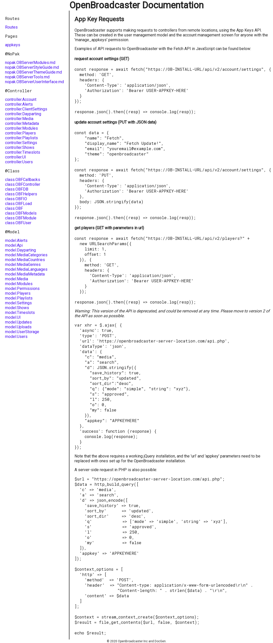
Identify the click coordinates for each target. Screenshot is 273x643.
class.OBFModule (20, 218)
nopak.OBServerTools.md (27, 77)
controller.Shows (19, 147)
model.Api (14, 245)
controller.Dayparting (23, 113)
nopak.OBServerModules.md (30, 62)
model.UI (13, 317)
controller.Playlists (21, 137)
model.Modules (19, 283)
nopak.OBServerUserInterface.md (34, 81)
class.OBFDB (16, 189)
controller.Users (19, 161)
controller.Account (20, 99)
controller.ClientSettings (26, 109)
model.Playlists (19, 298)
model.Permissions (22, 288)
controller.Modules (21, 128)
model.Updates (18, 322)
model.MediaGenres (23, 264)
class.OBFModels (21, 213)
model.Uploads (18, 327)
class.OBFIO (16, 198)
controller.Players (20, 133)
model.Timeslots (20, 312)
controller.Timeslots (22, 152)
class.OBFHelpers (21, 194)
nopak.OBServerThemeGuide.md (33, 72)
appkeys (12, 44)
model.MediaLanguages (26, 269)
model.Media (16, 279)
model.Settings (18, 303)
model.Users (16, 336)
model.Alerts (16, 240)
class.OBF (14, 208)
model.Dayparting (20, 250)
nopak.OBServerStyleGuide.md (32, 67)
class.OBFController (22, 184)
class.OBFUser (18, 222)
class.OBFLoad (18, 203)
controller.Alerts (19, 104)
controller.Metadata (22, 123)
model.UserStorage (22, 331)
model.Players (18, 293)
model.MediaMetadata (25, 274)
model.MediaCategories (26, 254)
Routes (11, 27)
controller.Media (19, 118)
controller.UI (15, 157)
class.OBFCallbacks (22, 179)
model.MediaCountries (25, 259)
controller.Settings (21, 142)
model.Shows (17, 307)
